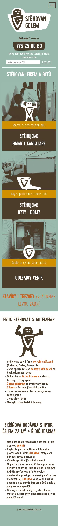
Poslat (46, 62)
